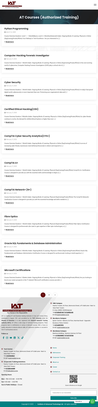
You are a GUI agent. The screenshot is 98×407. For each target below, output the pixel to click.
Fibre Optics (11, 216)
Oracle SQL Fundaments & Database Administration (33, 243)
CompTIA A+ (11, 162)
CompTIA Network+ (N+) (17, 189)
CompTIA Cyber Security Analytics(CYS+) (27, 136)
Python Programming (16, 28)
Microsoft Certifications (17, 270)
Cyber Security (12, 82)
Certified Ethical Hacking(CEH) (21, 109)
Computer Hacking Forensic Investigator (26, 55)
